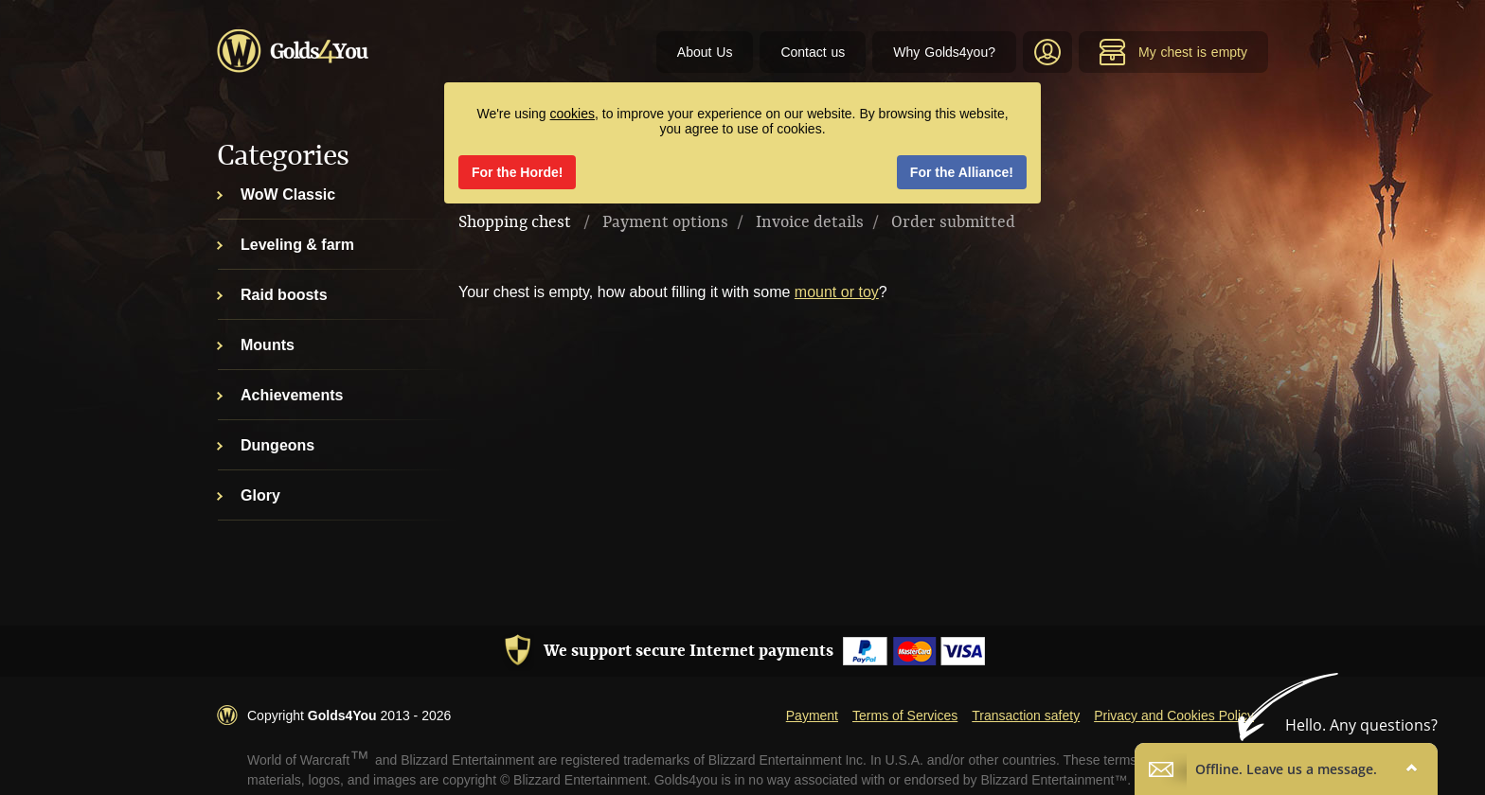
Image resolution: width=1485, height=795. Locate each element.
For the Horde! (517, 172)
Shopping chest (514, 222)
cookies (572, 113)
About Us (705, 52)
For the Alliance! (961, 172)
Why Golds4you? (944, 52)
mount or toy (837, 292)
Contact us (812, 52)
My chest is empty (1173, 52)
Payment (812, 715)
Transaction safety (1026, 715)
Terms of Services (904, 715)
